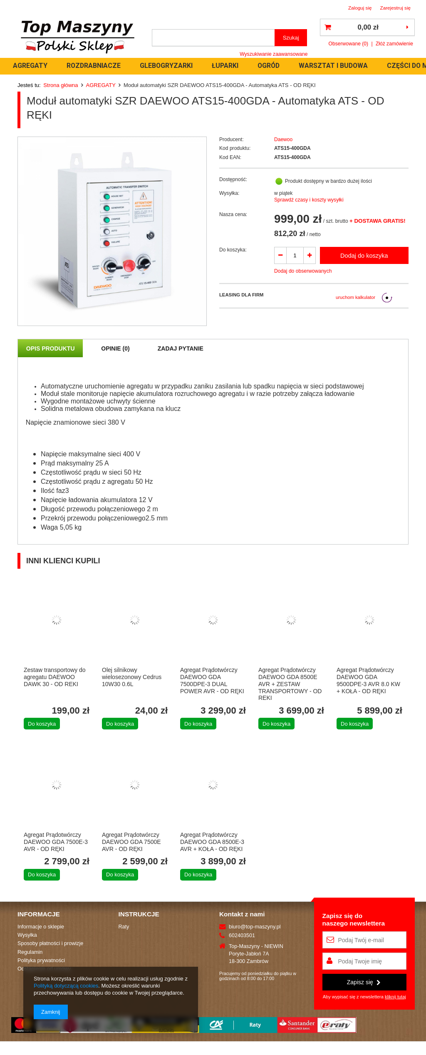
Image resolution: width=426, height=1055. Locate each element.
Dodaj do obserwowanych (303, 271)
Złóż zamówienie (394, 44)
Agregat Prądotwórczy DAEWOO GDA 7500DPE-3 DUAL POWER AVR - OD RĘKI (212, 680)
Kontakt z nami (242, 914)
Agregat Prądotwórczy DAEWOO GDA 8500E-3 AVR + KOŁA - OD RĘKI (212, 841)
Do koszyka (42, 724)
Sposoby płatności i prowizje (50, 943)
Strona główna (60, 85)
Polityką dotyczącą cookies (66, 986)
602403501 (242, 935)
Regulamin (29, 952)
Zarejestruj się (395, 7)
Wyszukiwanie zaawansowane (273, 54)
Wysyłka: (229, 193)
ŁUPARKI (225, 66)
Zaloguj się (360, 7)
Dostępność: (233, 179)
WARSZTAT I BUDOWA (333, 66)
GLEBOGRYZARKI (166, 66)
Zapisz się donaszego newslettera (353, 919)
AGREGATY (30, 66)
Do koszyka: (233, 250)
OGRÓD (269, 66)
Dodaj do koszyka (364, 255)
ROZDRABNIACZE (94, 66)
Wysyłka (27, 935)
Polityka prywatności (41, 960)
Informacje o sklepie (40, 927)
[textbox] (213, 37)
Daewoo (283, 139)
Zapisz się (363, 982)
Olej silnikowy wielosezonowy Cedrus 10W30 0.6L (131, 677)
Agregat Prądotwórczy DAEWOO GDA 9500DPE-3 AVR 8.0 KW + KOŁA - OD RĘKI (368, 680)
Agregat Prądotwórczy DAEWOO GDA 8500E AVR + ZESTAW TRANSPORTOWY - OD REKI (290, 684)
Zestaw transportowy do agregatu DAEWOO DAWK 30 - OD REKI (55, 677)
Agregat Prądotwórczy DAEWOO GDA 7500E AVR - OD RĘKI (131, 841)
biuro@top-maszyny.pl (255, 927)
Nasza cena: (233, 214)
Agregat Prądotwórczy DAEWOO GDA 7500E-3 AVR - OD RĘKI (56, 841)
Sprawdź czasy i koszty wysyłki (309, 200)
